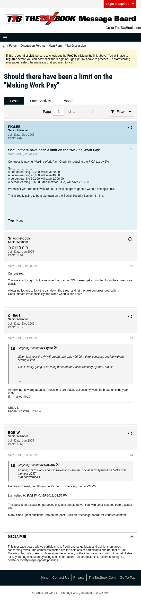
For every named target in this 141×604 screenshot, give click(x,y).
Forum (13, 45)
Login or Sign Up (120, 4)
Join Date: (14, 134)
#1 (131, 149)
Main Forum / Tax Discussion (67, 45)
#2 (131, 266)
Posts (14, 101)
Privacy (79, 577)
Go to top (127, 577)
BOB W (32, 495)
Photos (68, 101)
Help (44, 577)
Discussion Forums (33, 45)
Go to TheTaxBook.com (123, 28)
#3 (131, 338)
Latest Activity (40, 101)
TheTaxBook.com (101, 577)
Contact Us (60, 577)
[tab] (14, 101)
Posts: (12, 138)
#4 (131, 455)
